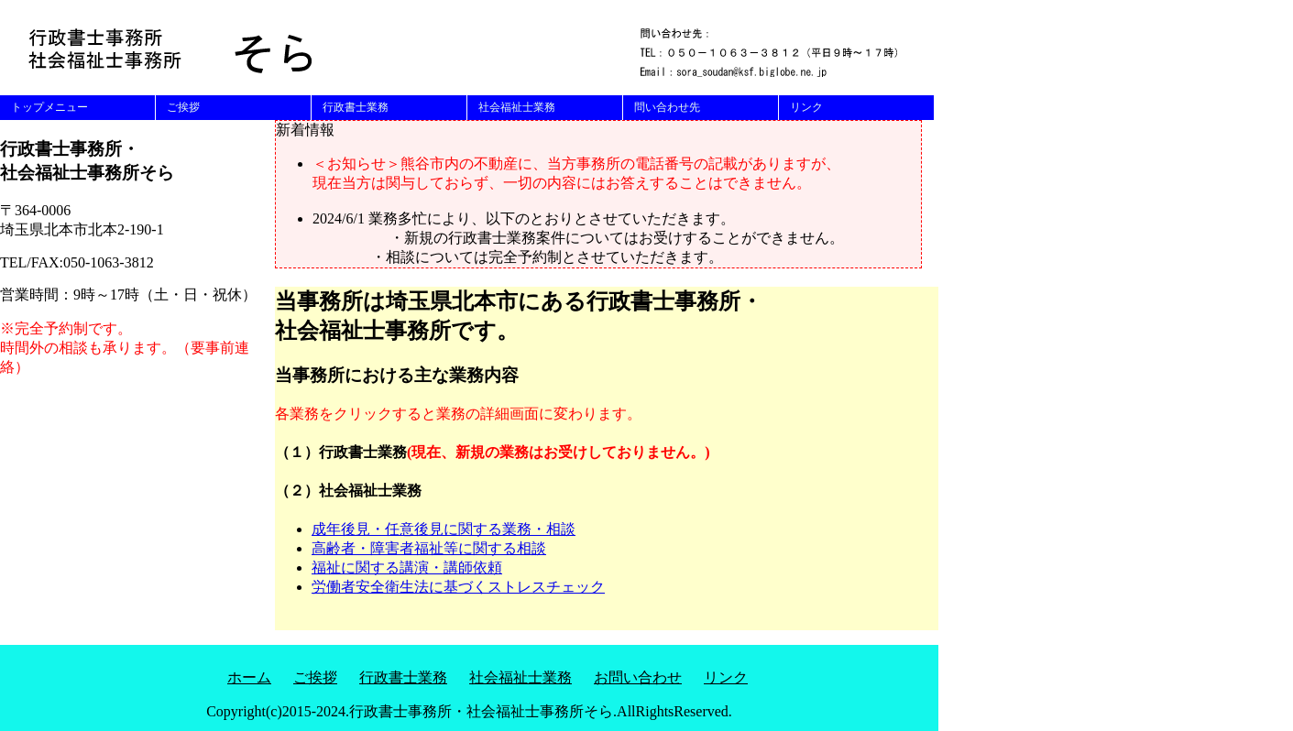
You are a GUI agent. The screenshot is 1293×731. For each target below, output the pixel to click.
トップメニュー (49, 107)
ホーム (249, 677)
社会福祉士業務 (516, 107)
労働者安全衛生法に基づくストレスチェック (458, 587)
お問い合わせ (638, 677)
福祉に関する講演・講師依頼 (407, 567)
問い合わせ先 (667, 107)
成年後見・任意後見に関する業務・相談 (443, 529)
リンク (806, 107)
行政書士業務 (356, 107)
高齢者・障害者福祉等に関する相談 (429, 548)
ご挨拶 (183, 107)
